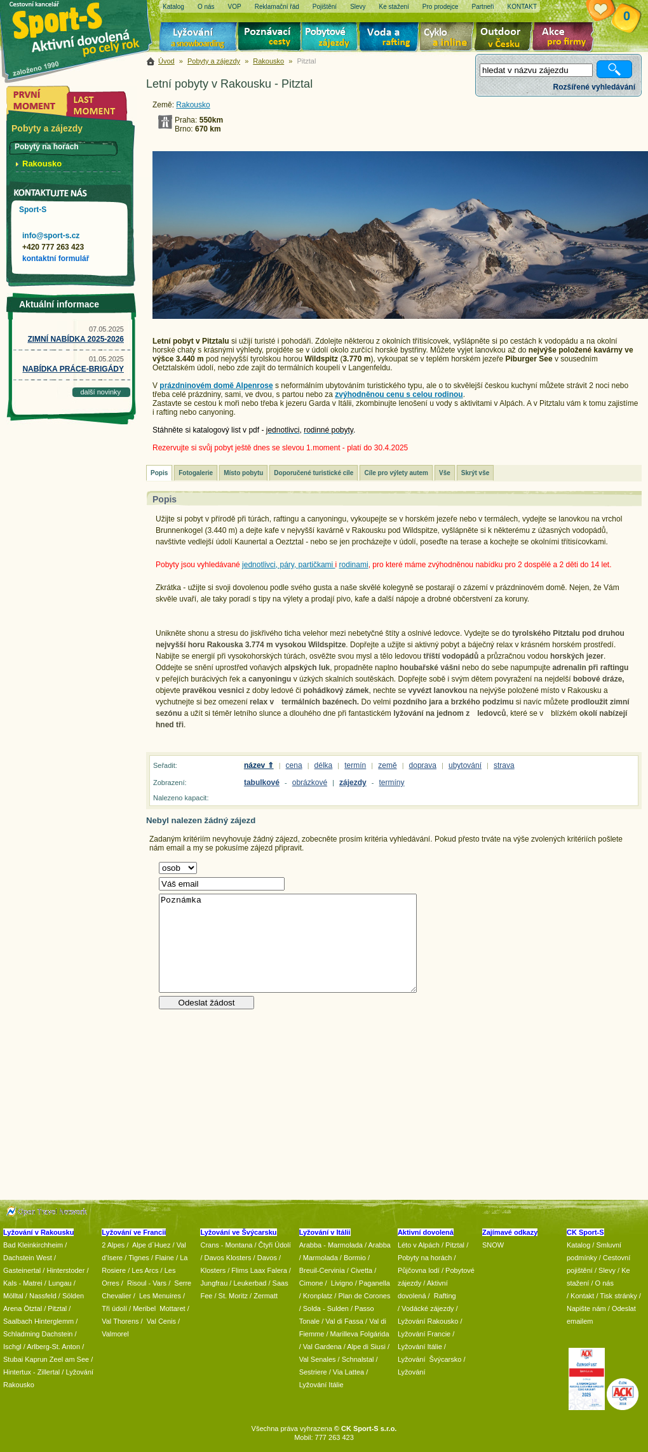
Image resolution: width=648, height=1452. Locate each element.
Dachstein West (27, 1257)
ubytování (465, 765)
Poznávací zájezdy (270, 38)
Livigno (342, 1283)
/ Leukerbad (247, 1283)
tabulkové (262, 782)
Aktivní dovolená (505, 38)
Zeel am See (69, 1359)
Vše (444, 472)
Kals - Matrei (23, 1283)
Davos (267, 1257)
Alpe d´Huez (152, 1245)
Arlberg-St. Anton (53, 1346)
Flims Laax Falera (259, 1270)
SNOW (493, 1245)
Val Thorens (120, 1321)
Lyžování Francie (424, 1334)
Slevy (607, 1270)
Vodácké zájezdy (428, 1308)
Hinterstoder (65, 1270)
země (387, 765)
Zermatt (265, 1296)
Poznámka (288, 943)
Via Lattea (348, 1372)
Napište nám (586, 1308)
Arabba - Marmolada (331, 1245)
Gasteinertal (22, 1270)
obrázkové (309, 782)
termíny (392, 782)
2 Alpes (113, 1245)
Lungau (60, 1283)
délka (323, 765)
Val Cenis (161, 1321)
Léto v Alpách (419, 1245)
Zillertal (49, 1372)
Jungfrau (213, 1283)
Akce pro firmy (566, 38)
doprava (422, 765)
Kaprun (36, 1359)
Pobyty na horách (425, 1257)
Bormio (355, 1257)
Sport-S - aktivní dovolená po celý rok (82, 27)
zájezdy (353, 782)
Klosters (213, 1270)
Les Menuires (160, 1296)
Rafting (445, 1296)
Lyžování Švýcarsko (429, 1359)
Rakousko (268, 61)
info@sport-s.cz (50, 235)
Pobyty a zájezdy (213, 61)
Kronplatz (317, 1296)
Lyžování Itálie (321, 1384)
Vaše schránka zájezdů (610, 11)
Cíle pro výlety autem (396, 472)
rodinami (353, 564)
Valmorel (115, 1334)
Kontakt (582, 1296)
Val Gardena (322, 1346)
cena (294, 765)
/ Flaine (162, 1257)
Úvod (166, 61)
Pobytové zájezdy (331, 38)
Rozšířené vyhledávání (594, 87)
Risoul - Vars (146, 1283)
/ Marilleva (342, 1334)
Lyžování (198, 38)
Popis (159, 472)
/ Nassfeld (41, 1296)
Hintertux (17, 1372)
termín (355, 765)
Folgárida (374, 1334)
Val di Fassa (344, 1321)
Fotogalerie (196, 472)
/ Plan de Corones (362, 1296)
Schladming (22, 1334)
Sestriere (313, 1372)
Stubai (13, 1359)
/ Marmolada (318, 1257)
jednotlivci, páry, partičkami (288, 564)
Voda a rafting (391, 38)
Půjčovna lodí (419, 1270)
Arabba (379, 1245)
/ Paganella (372, 1283)
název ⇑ (259, 765)
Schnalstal (358, 1359)
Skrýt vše (475, 472)
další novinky (100, 392)
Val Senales (317, 1359)
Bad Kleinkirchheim (33, 1245)
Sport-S (32, 209)
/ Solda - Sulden (324, 1308)
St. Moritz (233, 1296)
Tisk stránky (618, 1296)
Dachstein (57, 1334)
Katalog (578, 1245)
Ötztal (33, 1308)
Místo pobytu (243, 472)
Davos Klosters (228, 1257)
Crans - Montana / (229, 1245)
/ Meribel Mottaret (157, 1308)
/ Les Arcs (143, 1270)
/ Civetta (359, 1270)
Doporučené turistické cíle (313, 472)
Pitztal (57, 1308)
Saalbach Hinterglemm (38, 1321)
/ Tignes (137, 1257)
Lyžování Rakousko (428, 1321)
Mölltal (13, 1296)
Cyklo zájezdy (449, 38)
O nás (604, 1283)
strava (504, 765)
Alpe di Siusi (366, 1346)
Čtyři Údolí (275, 1245)
